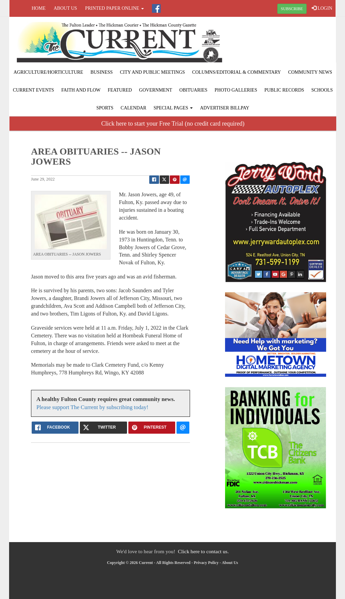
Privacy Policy (206, 562)
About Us (65, 8)
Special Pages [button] (173, 107)
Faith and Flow (80, 90)
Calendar (133, 107)
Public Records (284, 90)
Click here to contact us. (203, 551)
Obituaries (193, 90)
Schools (322, 90)
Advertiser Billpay (224, 107)
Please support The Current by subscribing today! (92, 407)
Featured (120, 90)
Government (155, 90)
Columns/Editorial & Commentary (236, 72)
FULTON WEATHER (281, 42)
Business (101, 72)
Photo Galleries (236, 90)
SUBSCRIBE (292, 8)
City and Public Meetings (152, 72)
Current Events (33, 90)
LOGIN (322, 8)
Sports (105, 107)
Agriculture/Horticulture (48, 72)
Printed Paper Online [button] (114, 8)
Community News (310, 72)
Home (38, 8)
